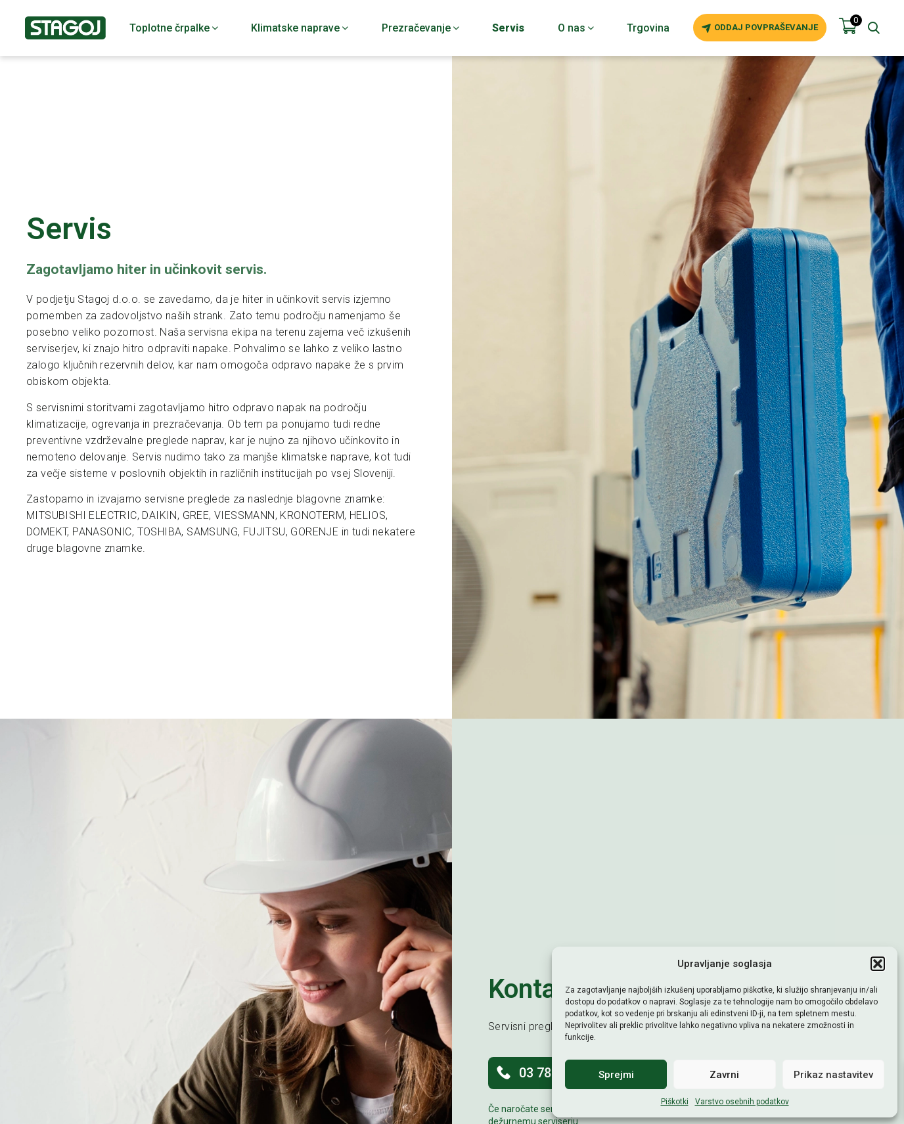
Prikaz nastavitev (833, 1075)
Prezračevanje (420, 28)
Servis (508, 28)
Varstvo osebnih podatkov (742, 1101)
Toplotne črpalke (173, 28)
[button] (877, 963)
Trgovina (648, 28)
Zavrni (724, 1075)
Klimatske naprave (299, 28)
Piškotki (675, 1101)
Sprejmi (616, 1075)
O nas (576, 28)
